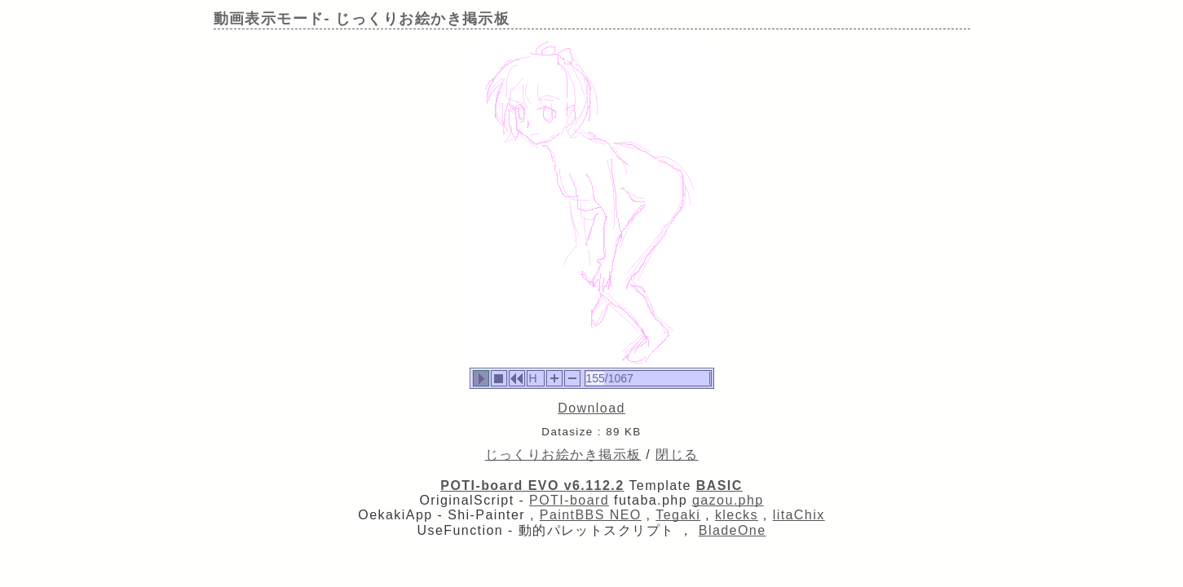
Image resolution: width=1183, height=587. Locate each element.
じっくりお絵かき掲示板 (563, 454)
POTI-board (569, 500)
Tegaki (678, 515)
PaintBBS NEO (591, 515)
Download (591, 408)
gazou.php (728, 500)
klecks (736, 515)
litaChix (799, 515)
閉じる (677, 454)
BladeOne (732, 530)
